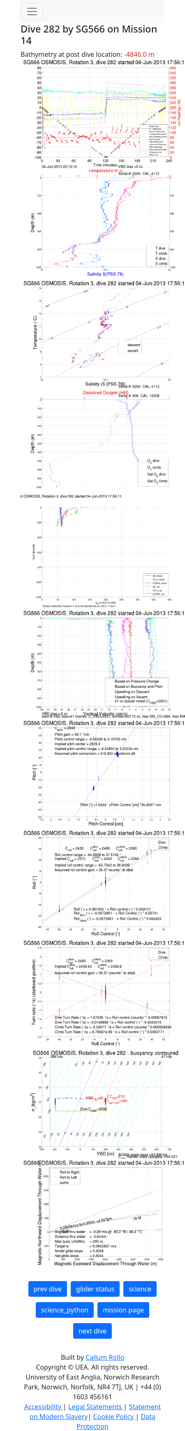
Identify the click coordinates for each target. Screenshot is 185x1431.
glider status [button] (95, 1288)
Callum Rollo (105, 1357)
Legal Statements (95, 1406)
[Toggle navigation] (32, 11)
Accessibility (43, 1406)
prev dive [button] (48, 1288)
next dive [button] (92, 1330)
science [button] (140, 1288)
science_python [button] (64, 1309)
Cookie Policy (114, 1416)
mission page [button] (123, 1309)
